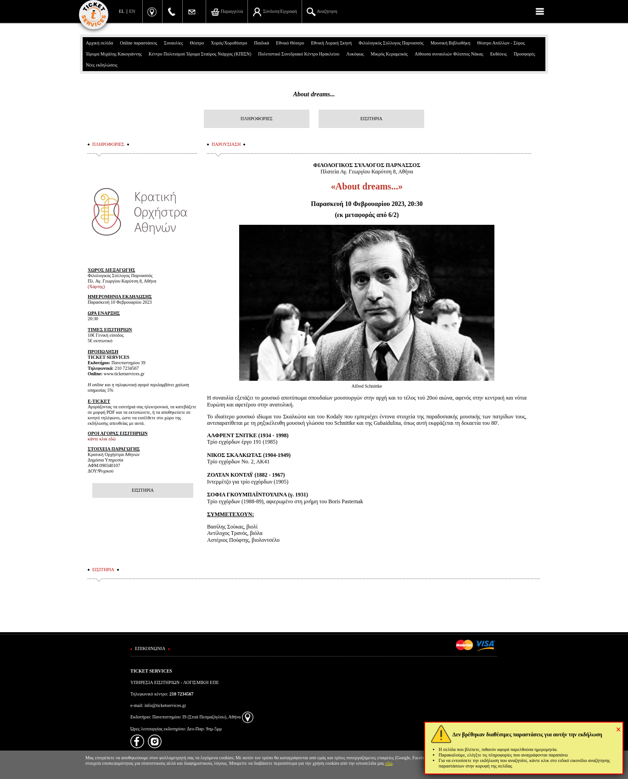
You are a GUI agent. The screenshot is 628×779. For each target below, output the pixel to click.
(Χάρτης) (96, 286)
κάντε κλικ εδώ (102, 438)
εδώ (388, 763)
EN (132, 11)
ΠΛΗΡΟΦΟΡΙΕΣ (257, 118)
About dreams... (314, 94)
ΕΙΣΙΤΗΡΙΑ (371, 118)
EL (121, 11)
